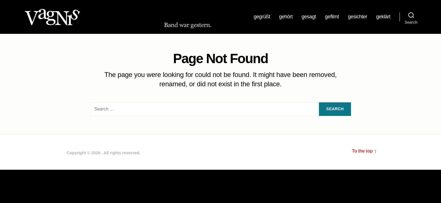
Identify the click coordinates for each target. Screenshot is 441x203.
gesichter (357, 17)
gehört (285, 17)
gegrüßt (262, 17)
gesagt (309, 17)
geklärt (383, 17)
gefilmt (332, 17)
